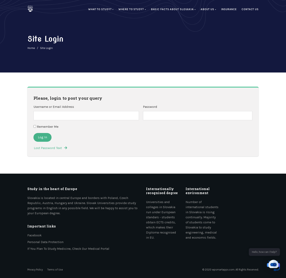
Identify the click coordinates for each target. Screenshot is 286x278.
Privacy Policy (35, 269)
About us (208, 9)
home (31, 48)
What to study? (101, 9)
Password (150, 107)
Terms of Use (55, 269)
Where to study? (132, 9)
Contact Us (250, 9)
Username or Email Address (53, 107)
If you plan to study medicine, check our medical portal (68, 249)
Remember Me (45, 127)
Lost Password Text (50, 148)
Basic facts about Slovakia (173, 9)
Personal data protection (45, 242)
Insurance (229, 9)
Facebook (34, 235)
